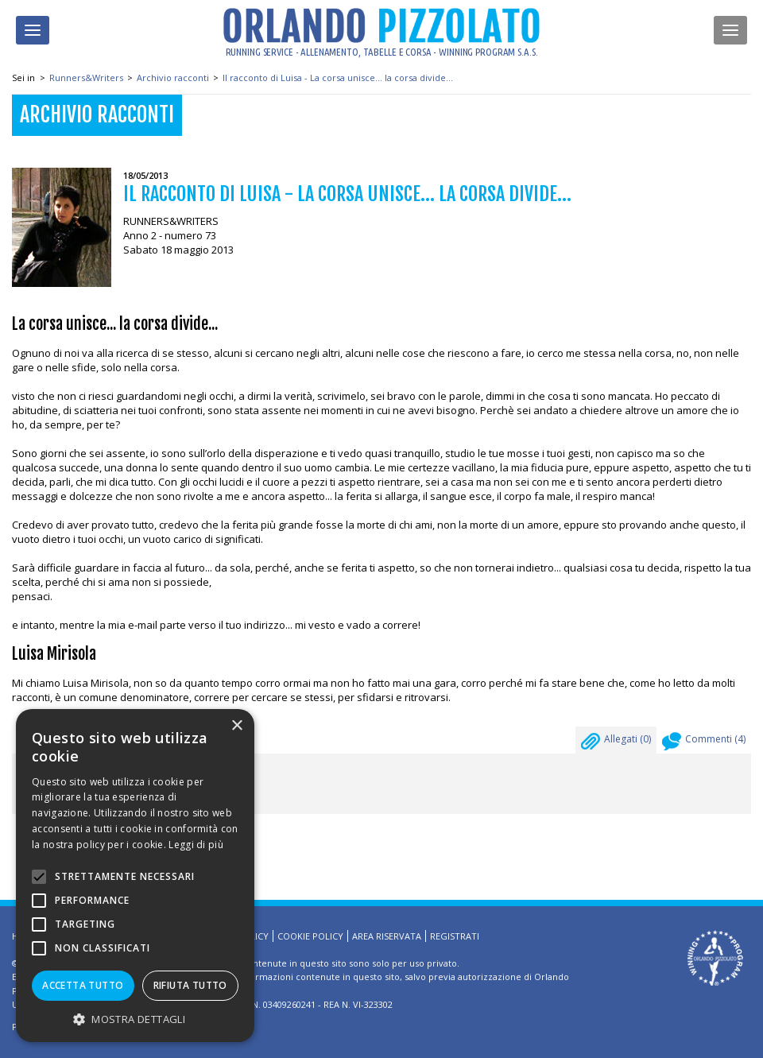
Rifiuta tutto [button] (190, 985)
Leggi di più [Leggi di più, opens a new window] (195, 844)
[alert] (135, 875)
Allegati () (616, 743)
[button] (135, 1018)
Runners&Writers (86, 77)
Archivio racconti (173, 77)
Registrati (454, 936)
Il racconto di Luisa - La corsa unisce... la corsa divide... (338, 77)
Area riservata (386, 936)
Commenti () (704, 743)
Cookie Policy (310, 936)
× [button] (236, 726)
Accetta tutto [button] (82, 985)
